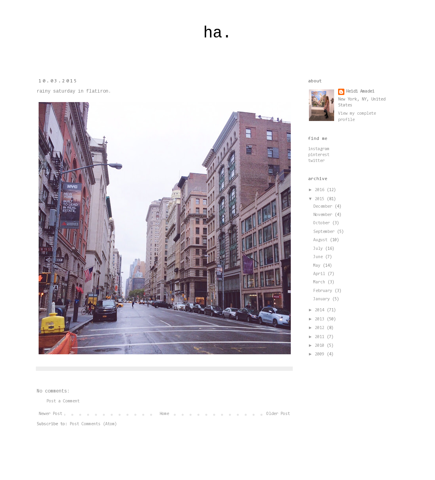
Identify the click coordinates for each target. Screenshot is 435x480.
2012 (321, 328)
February (324, 291)
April (320, 274)
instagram (318, 149)
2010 (321, 346)
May (318, 266)
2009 (321, 354)
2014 (321, 310)
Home (164, 414)
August (321, 240)
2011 (321, 337)
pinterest (318, 155)
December (324, 207)
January (322, 299)
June (319, 257)
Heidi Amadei (360, 91)
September (325, 232)
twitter (316, 161)
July (319, 249)
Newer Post (50, 414)
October (322, 223)
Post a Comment (63, 401)
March (320, 282)
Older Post (278, 414)
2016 (321, 190)
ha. (217, 33)
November (324, 215)
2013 (321, 319)
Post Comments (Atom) (93, 424)
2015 (321, 199)
